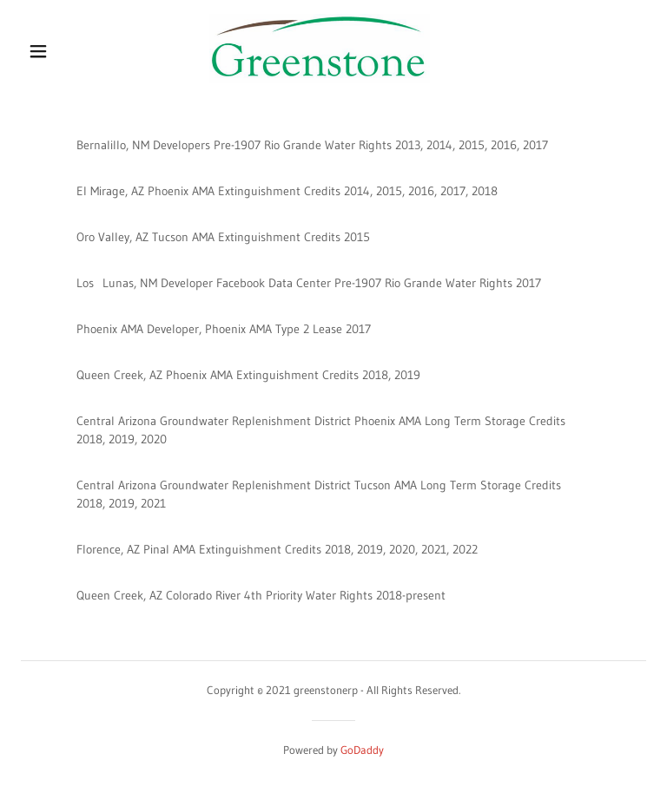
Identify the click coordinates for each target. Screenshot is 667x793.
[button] (38, 51)
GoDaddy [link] (362, 750)
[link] (320, 79)
